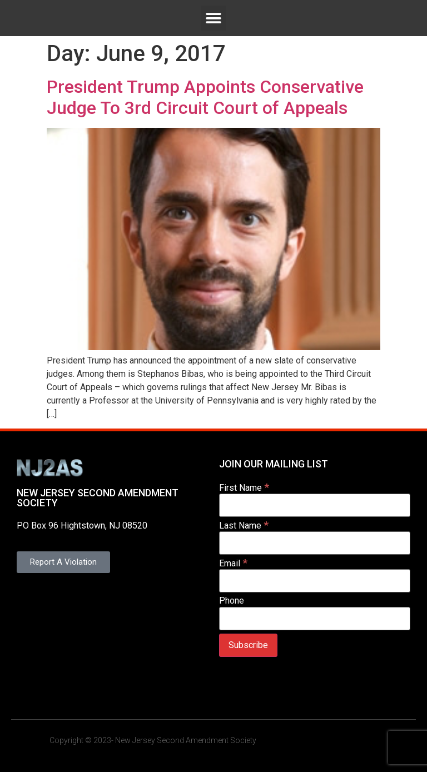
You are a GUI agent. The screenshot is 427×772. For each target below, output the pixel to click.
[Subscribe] (248, 645)
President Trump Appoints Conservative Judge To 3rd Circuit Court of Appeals (205, 97)
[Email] (314, 580)
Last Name (244, 525)
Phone (231, 600)
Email (233, 562)
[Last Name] (314, 543)
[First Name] (314, 505)
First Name (244, 487)
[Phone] (314, 618)
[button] (213, 18)
